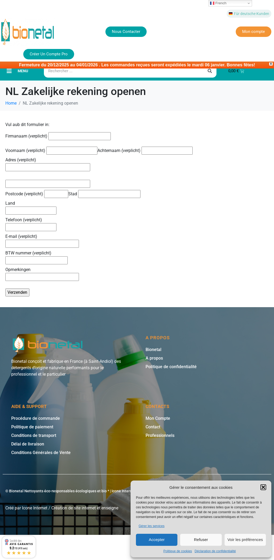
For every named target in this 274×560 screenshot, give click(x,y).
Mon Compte (158, 417)
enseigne (109, 507)
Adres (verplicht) (47, 163)
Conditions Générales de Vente (41, 452)
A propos (154, 357)
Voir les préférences (245, 539)
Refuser (201, 539)
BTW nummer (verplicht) (36, 256)
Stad (104, 193)
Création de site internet (73, 507)
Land (30, 206)
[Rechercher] (209, 70)
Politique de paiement (32, 426)
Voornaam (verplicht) (51, 150)
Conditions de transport (33, 434)
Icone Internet (34, 507)
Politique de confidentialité (171, 366)
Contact (153, 426)
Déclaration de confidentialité (215, 551)
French (218, 3)
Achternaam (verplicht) (145, 150)
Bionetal (153, 349)
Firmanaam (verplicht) (58, 135)
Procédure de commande (35, 417)
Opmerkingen (42, 272)
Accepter (157, 539)
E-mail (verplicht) (42, 239)
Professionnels (160, 434)
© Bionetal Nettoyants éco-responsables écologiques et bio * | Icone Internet (70, 490)
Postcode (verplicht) (36, 193)
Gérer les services (152, 526)
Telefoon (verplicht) (30, 223)
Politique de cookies (177, 551)
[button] (263, 487)
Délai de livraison (27, 443)
